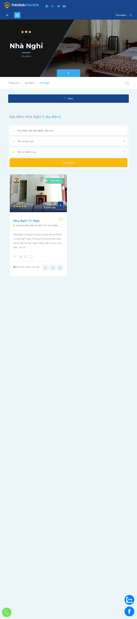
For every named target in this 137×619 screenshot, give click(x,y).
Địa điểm (29, 83)
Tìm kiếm (68, 162)
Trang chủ (13, 83)
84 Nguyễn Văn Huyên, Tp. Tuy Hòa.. (35, 225)
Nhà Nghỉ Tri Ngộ (26, 220)
